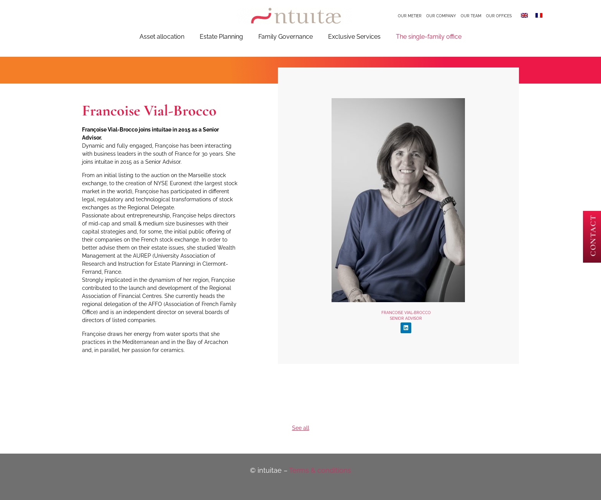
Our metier (410, 16)
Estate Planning (221, 36)
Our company (441, 16)
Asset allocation (162, 36)
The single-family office (428, 36)
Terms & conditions (320, 470)
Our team (471, 16)
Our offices (499, 16)
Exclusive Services (354, 36)
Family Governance (285, 36)
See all (300, 428)
